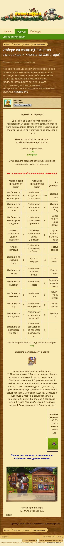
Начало (8, 31)
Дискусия (32, 155)
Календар (35, 31)
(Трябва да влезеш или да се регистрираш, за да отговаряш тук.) (36, 524)
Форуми (21, 31)
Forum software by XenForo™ (34, 542)
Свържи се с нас (49, 537)
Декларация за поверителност (51, 540)
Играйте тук (21, 91)
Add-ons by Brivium (54, 542)
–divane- (17, 100)
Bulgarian (5, 537)
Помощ (59, 537)
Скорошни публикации (14, 37)
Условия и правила (29, 540)
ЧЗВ (32, 151)
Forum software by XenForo (12, 542)
